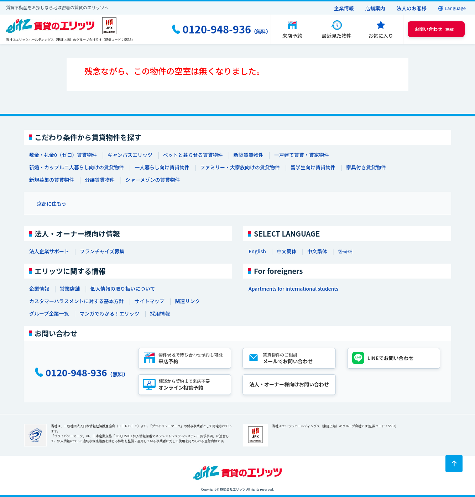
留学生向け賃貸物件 (313, 167)
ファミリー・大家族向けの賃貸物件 (240, 167)
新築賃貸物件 (248, 154)
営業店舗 (70, 288)
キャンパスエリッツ (130, 154)
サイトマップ (149, 301)
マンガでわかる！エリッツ (109, 313)
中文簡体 (287, 251)
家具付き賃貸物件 (366, 167)
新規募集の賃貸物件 (51, 179)
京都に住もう (52, 203)
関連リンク (187, 301)
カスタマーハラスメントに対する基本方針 (76, 301)
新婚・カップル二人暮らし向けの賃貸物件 (76, 167)
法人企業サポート (49, 251)
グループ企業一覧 (49, 313)
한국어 (345, 251)
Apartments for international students (293, 288)
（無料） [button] (435, 29)
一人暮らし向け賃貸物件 (162, 167)
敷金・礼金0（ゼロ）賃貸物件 (63, 154)
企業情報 (344, 8)
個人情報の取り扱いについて (122, 288)
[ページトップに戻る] (454, 463)
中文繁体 (317, 251)
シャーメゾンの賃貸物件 (152, 179)
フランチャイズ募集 (102, 251)
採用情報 (160, 313)
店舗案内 (375, 8)
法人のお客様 (412, 8)
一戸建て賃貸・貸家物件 (301, 154)
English (257, 251)
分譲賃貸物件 (100, 179)
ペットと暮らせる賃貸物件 (193, 154)
